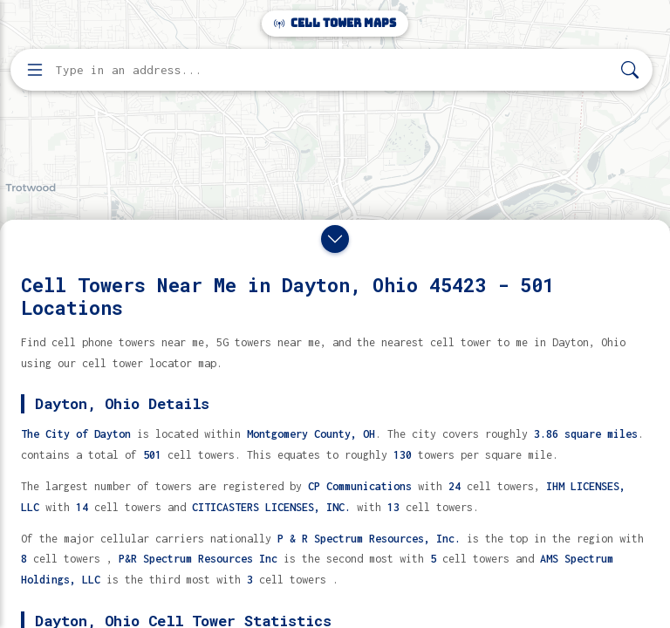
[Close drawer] (335, 239)
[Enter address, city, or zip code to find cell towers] (333, 70)
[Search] (630, 70)
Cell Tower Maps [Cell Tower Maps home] (335, 23)
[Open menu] (35, 69)
